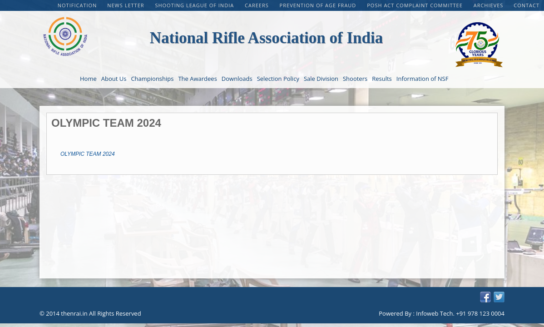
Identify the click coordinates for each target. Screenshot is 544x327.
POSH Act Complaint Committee (415, 5)
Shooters (355, 78)
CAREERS (258, 5)
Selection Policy (278, 78)
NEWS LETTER (126, 5)
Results (382, 78)
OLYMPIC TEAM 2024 (87, 154)
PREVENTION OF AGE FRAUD (319, 5)
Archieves (489, 5)
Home (88, 78)
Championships (152, 78)
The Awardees (197, 78)
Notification (77, 5)
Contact (526, 5)
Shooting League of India (195, 5)
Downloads (237, 78)
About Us (114, 78)
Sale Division (321, 78)
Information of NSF (422, 78)
